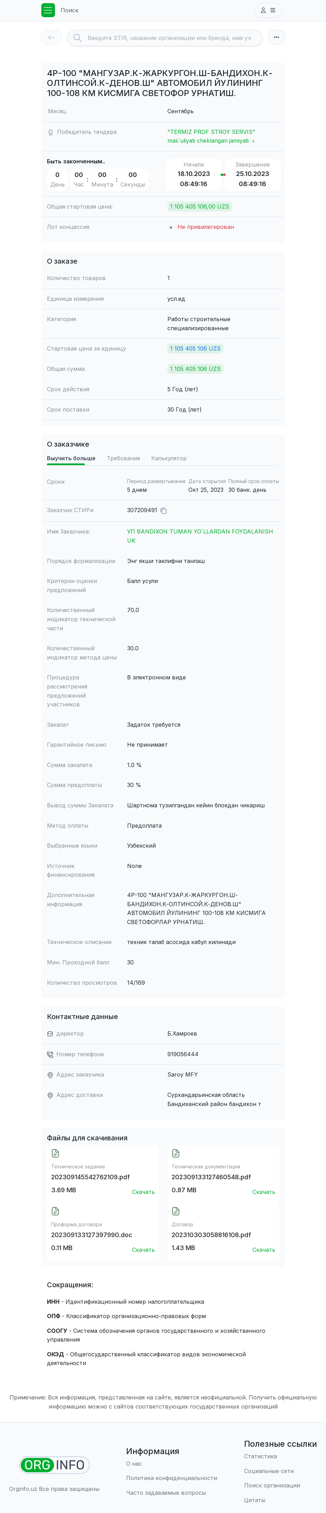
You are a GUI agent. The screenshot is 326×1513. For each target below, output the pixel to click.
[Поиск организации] (280, 1485)
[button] (268, 10)
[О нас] (171, 1463)
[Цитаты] (280, 1500)
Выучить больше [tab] (71, 458)
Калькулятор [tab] (169, 458)
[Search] (175, 38)
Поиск (69, 10)
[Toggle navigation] (48, 10)
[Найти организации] (54, 1465)
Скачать (143, 1191)
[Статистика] (280, 1456)
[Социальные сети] (280, 1471)
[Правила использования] (171, 1478)
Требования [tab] (123, 458)
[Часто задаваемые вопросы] (171, 1493)
